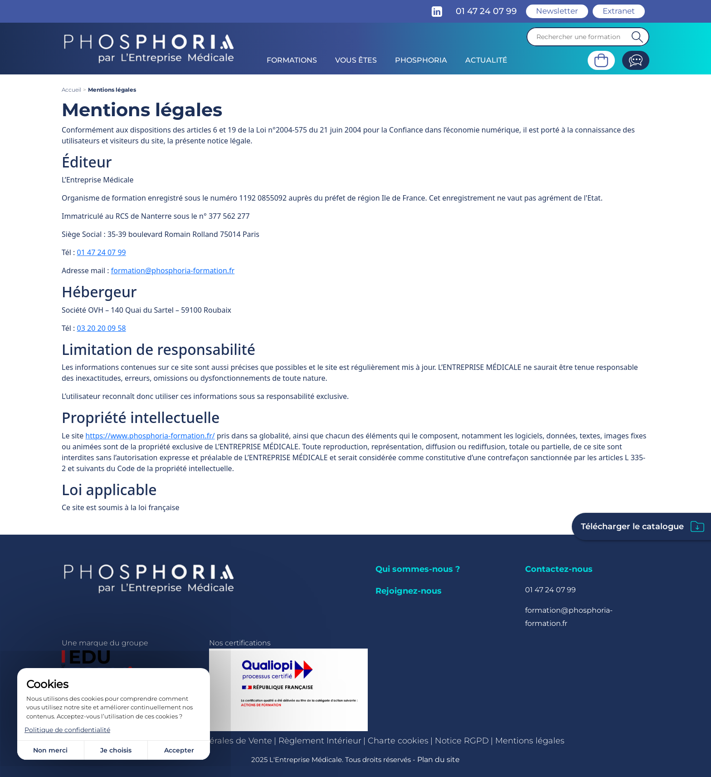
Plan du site (438, 759)
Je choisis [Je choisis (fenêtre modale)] (115, 750)
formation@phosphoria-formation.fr (173, 270)
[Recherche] (587, 36)
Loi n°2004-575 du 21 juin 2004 (308, 130)
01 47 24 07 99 (101, 252)
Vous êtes (356, 60)
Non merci (50, 750)
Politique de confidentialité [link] (67, 730)
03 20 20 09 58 (101, 328)
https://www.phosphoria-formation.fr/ (149, 436)
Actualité (486, 60)
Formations (292, 60)
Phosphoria (421, 60)
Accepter (179, 750)
